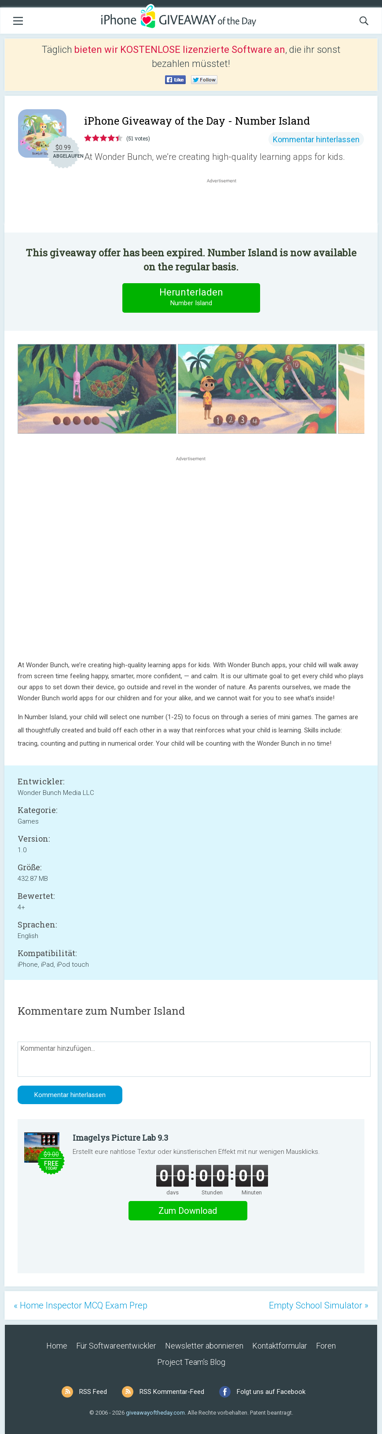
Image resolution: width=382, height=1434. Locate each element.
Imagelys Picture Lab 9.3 (120, 1137)
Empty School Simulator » (318, 1305)
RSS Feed (93, 1392)
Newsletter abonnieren (204, 1345)
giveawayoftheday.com (155, 1412)
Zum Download (187, 1210)
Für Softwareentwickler (116, 1345)
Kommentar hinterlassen (316, 139)
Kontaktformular (279, 1345)
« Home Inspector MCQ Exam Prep (80, 1305)
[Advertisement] (226, 206)
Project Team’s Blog (191, 1362)
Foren (326, 1345)
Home (56, 1345)
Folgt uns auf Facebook (271, 1392)
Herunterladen (191, 297)
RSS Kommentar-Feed (172, 1392)
